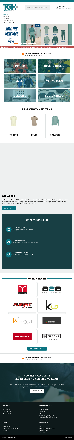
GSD (71, 437)
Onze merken (7, 413)
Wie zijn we (6, 409)
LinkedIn (5, 430)
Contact (42, 432)
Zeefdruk (42, 411)
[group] (37, 35)
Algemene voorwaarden (47, 428)
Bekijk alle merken (37, 348)
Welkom (5, 14)
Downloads (6, 426)
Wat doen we (7, 411)
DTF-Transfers (44, 409)
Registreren (37, 391)
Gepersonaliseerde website (48, 417)
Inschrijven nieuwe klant (10, 428)
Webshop (6, 16)
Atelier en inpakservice (46, 415)
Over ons (7, 18)
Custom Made (8, 22)
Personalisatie (9, 20)
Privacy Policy (43, 430)
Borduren (42, 413)
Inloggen (62, 7)
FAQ (40, 426)
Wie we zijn (9, 208)
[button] (11, 43)
